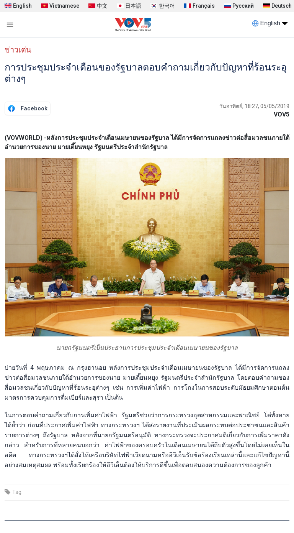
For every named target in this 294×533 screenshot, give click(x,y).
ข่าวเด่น (18, 49)
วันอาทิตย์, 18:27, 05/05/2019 (254, 106)
